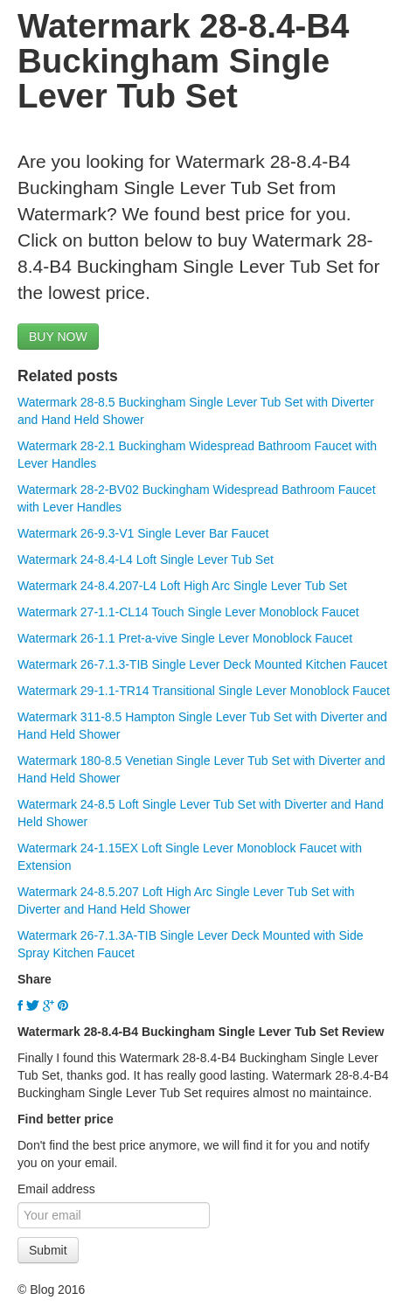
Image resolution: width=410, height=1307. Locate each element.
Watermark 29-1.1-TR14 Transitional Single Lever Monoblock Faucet (203, 691)
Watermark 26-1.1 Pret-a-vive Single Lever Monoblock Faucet (184, 638)
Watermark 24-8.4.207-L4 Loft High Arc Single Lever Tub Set (182, 586)
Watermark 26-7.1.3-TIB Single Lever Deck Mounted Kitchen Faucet (202, 664)
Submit (48, 1250)
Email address (56, 1189)
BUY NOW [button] (58, 337)
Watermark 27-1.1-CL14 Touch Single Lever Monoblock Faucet (188, 612)
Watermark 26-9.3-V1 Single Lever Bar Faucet (142, 533)
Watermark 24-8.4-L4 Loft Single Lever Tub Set (145, 560)
